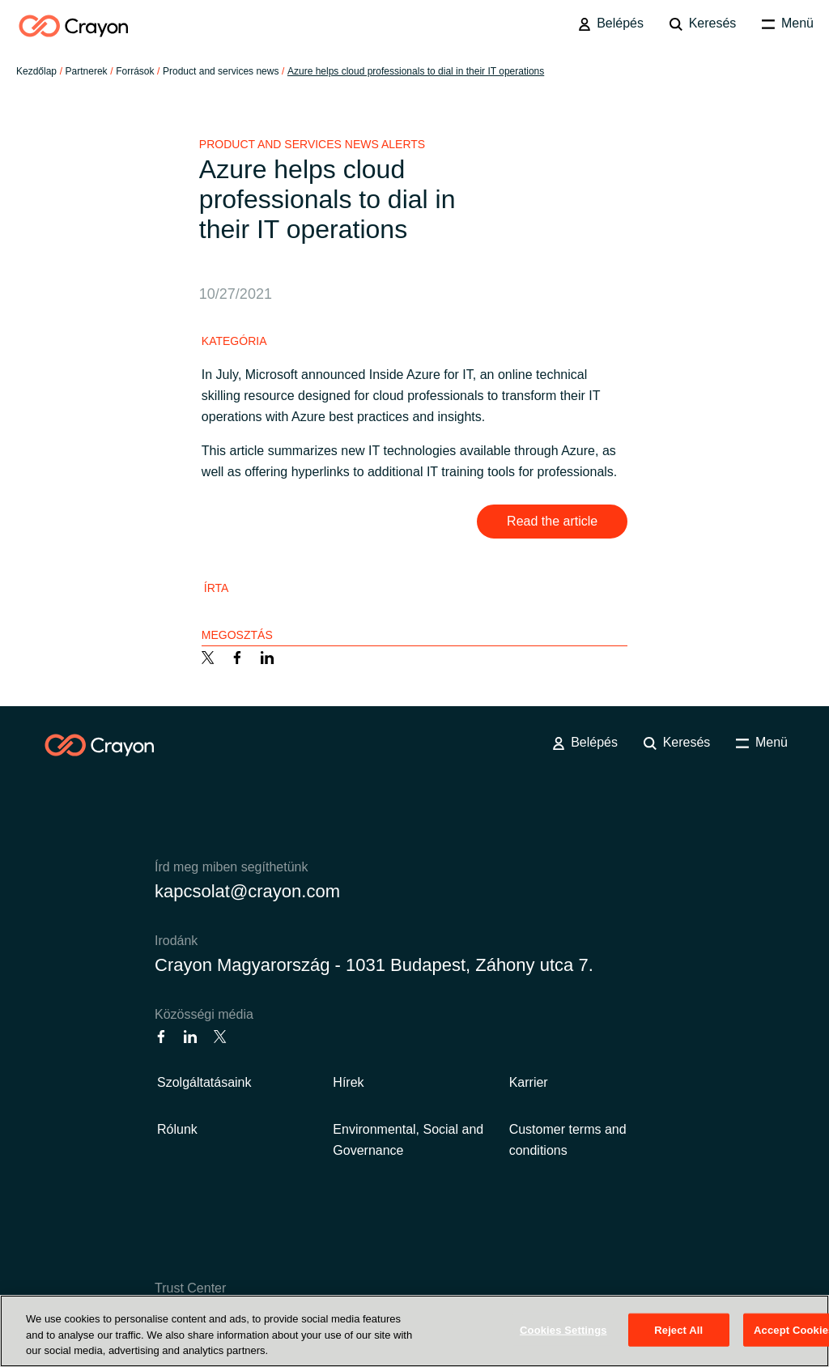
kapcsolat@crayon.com (247, 891)
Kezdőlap (36, 71)
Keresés (703, 23)
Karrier (528, 1082)
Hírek (348, 1082)
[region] (414, 1331)
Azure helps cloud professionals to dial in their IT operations (415, 71)
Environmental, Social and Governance (408, 1139)
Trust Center (190, 1288)
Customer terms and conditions (568, 1139)
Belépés (611, 23)
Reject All (678, 1329)
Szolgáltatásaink (204, 1082)
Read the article (552, 521)
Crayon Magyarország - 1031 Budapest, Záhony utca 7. (374, 965)
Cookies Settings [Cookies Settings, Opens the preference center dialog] (563, 1329)
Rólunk (177, 1129)
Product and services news (220, 71)
